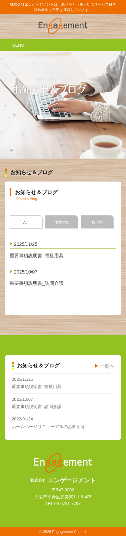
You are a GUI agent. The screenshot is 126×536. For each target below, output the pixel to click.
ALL (26, 222)
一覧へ (106, 366)
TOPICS (61, 222)
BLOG (97, 222)
